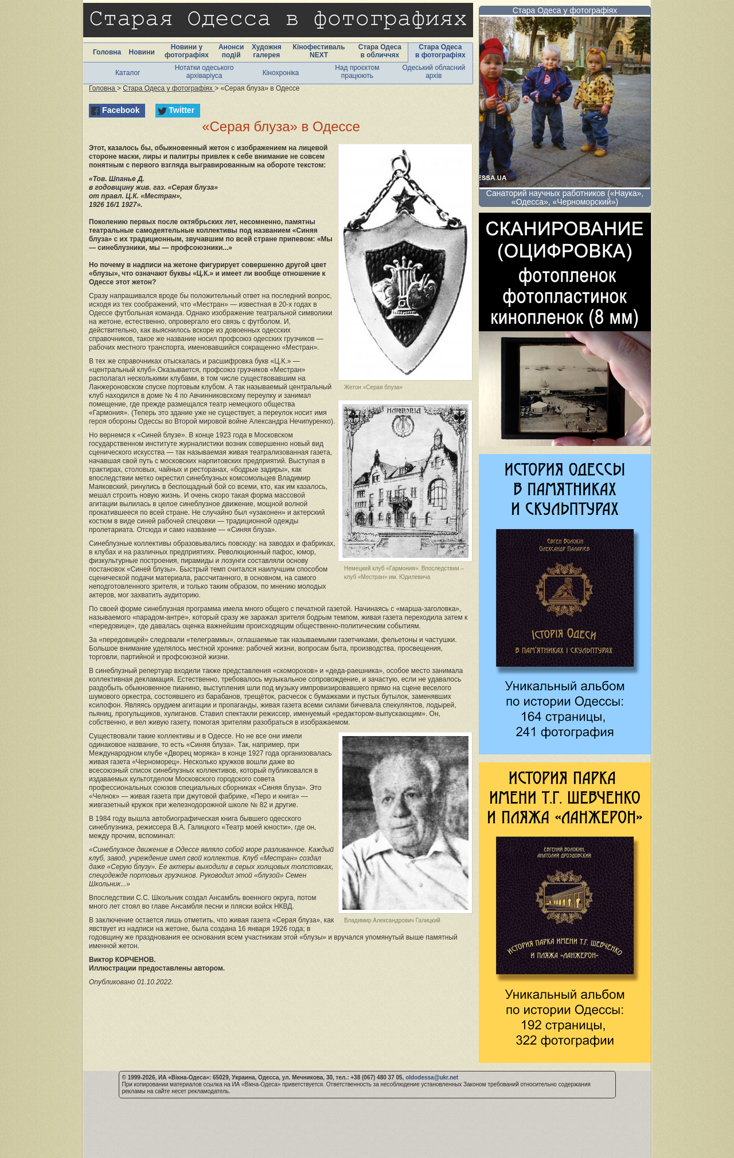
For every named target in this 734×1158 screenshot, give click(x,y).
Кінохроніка (281, 73)
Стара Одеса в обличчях (379, 51)
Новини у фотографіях (187, 51)
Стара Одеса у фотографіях (565, 10)
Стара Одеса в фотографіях (440, 51)
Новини (141, 52)
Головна (107, 52)
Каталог (127, 73)
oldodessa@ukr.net (431, 1077)
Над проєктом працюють (357, 72)
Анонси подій (231, 51)
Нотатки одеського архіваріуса (204, 72)
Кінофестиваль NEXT (319, 51)
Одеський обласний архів (433, 72)
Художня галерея (267, 51)
